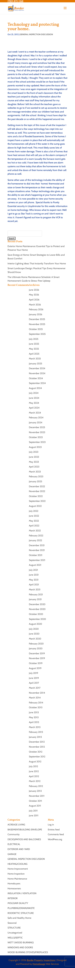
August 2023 (35, 447)
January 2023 (35, 481)
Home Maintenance (17, 878)
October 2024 (36, 378)
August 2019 (35, 668)
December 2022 (37, 486)
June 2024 (34, 398)
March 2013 (35, 727)
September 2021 (37, 560)
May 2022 (34, 520)
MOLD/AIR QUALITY (18, 903)
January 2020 (35, 648)
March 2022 (35, 530)
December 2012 (37, 741)
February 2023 (36, 476)
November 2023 (37, 432)
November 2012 (37, 746)
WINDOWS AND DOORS (20, 947)
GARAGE (12, 854)
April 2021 (34, 584)
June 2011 (33, 815)
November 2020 (37, 609)
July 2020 (34, 628)
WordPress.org (55, 839)
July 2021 (33, 570)
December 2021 (37, 545)
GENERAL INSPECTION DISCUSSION (36, 34)
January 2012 (35, 791)
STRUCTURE (14, 927)
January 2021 (35, 599)
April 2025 (34, 353)
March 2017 (34, 687)
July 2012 (33, 766)
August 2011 (35, 805)
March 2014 (35, 697)
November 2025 (37, 324)
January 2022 (35, 540)
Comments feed (56, 834)
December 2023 (37, 427)
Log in (51, 824)
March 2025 (35, 358)
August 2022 (35, 506)
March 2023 (35, 471)
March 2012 (34, 781)
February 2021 (36, 594)
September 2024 (37, 383)
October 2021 (35, 555)
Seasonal (12, 922)
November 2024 (37, 373)
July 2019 (33, 673)
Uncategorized (15, 932)
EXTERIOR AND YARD (19, 849)
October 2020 (36, 614)
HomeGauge (39, 964)
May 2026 (34, 294)
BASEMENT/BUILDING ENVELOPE (25, 829)
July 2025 (33, 339)
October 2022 (36, 496)
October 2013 (35, 707)
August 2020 (35, 624)
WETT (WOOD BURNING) (21, 942)
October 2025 (36, 329)
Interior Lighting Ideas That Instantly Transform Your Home (37, 263)
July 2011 (33, 810)
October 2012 (35, 751)
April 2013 (34, 722)
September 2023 (37, 442)
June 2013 (34, 712)
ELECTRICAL (14, 844)
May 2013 (34, 717)
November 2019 (37, 658)
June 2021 (34, 574)
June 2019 (34, 678)
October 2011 (35, 800)
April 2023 (34, 466)
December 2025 (37, 319)
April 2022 (34, 525)
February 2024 (36, 417)
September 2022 (37, 501)
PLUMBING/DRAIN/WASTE (21, 908)
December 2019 (37, 653)
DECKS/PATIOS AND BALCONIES (24, 839)
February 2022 (36, 535)
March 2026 (35, 304)
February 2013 (36, 732)
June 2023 (34, 456)
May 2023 (34, 461)
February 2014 (36, 702)
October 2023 (36, 437)
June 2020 (34, 633)
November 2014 (37, 692)
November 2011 (36, 796)
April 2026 (34, 299)
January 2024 (35, 422)
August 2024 (35, 388)
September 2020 (37, 619)
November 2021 (37, 550)
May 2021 (34, 579)
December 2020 (37, 604)
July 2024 (34, 393)
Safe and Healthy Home (19, 918)
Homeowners (14, 888)
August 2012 (35, 761)
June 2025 (34, 343)
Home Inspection (16, 873)
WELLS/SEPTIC (15, 937)
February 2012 (36, 786)
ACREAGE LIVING (16, 824)
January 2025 (35, 363)
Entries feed (54, 829)
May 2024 (34, 403)
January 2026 (35, 314)
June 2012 (34, 771)
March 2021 (34, 589)
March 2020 (35, 638)
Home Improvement (18, 868)
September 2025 (37, 334)
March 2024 (35, 412)
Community (13, 834)
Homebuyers (14, 883)
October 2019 (35, 663)
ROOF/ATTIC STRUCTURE (21, 913)
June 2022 (34, 515)
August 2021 (35, 565)
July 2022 (33, 511)
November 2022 (37, 491)
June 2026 (34, 289)
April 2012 (34, 776)
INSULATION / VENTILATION (22, 893)
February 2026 (36, 309)
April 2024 (34, 407)
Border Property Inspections (41, 960)
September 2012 (37, 756)
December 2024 (37, 368)
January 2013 (35, 737)
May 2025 (34, 348)
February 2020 (36, 643)
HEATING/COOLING (17, 864)
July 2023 (33, 452)
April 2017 (34, 682)
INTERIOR (13, 898)
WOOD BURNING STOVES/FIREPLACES (28, 952)
